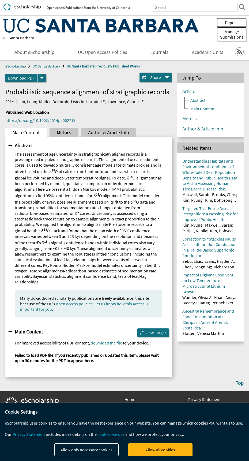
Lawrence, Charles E (126, 101)
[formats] (41, 78)
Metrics (64, 133)
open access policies (74, 303)
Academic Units (207, 52)
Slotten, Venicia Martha (203, 333)
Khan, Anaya (225, 297)
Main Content (26, 133)
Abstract (24, 145)
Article (188, 91)
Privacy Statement (204, 399)
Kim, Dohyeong (218, 200)
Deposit (232, 22)
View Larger (155, 332)
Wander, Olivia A (197, 297)
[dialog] (124, 432)
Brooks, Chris (224, 194)
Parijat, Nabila (194, 230)
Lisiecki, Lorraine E (88, 101)
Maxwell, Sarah (195, 194)
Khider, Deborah (53, 101)
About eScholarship (34, 52)
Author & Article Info (108, 133)
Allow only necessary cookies (86, 449)
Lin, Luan (28, 101)
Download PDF (21, 78)
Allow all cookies (160, 449)
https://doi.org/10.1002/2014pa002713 (40, 120)
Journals (159, 52)
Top (240, 383)
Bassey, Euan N (195, 302)
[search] (242, 7)
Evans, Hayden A (219, 261)
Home (130, 399)
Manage (231, 34)
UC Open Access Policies (102, 52)
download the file (106, 343)
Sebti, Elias (192, 261)
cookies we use (111, 434)
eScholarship (15, 66)
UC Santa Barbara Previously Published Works (103, 66)
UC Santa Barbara (18, 37)
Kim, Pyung (192, 200)
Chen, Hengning (196, 266)
